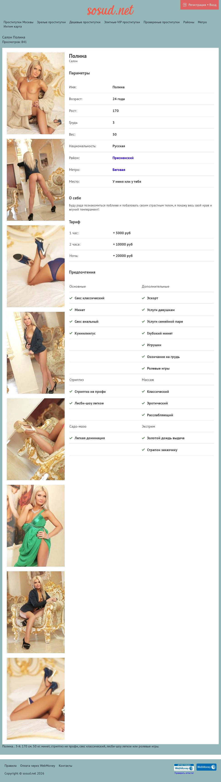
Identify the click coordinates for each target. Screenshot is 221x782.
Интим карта (13, 26)
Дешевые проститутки (85, 22)
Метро (202, 22)
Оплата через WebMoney (37, 766)
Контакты (65, 766)
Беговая (119, 169)
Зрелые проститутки (51, 22)
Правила (11, 766)
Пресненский (123, 157)
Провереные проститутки (162, 22)
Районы (188, 22)
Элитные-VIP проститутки (122, 22)
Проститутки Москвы (18, 22)
